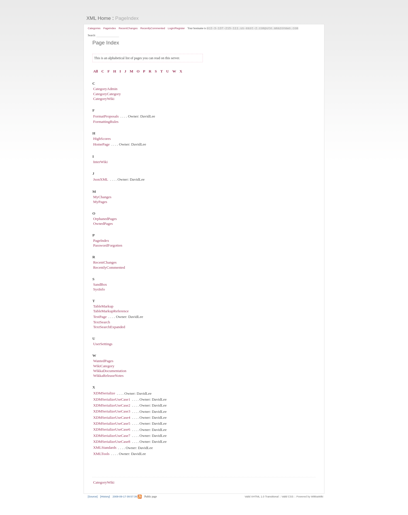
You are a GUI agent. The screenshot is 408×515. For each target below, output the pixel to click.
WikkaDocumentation (109, 371)
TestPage (100, 317)
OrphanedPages (105, 219)
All (95, 72)
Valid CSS (288, 496)
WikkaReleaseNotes (108, 376)
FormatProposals (106, 116)
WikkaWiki (317, 496)
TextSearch (101, 322)
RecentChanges (128, 28)
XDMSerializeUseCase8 (111, 442)
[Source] (93, 496)
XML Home (98, 18)
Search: (92, 35)
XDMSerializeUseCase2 (111, 405)
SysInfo (99, 289)
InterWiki (100, 162)
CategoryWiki (103, 99)
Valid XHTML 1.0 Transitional (262, 496)
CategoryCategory (107, 94)
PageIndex (127, 18)
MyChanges (102, 197)
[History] (105, 496)
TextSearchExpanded (109, 327)
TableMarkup (103, 306)
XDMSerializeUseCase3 (111, 412)
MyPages (100, 202)
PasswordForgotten (107, 246)
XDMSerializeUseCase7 (111, 436)
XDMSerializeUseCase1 (111, 400)
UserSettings (102, 344)
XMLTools (101, 454)
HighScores (102, 139)
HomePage (101, 144)
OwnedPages (103, 224)
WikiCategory (103, 366)
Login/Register (176, 28)
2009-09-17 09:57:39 (124, 496)
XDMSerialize (104, 394)
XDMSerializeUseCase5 (111, 424)
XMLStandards (104, 448)
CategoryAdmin (105, 89)
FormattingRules (106, 122)
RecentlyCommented (152, 28)
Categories (94, 28)
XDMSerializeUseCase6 (111, 430)
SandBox (100, 285)
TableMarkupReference (111, 311)
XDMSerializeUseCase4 (111, 418)
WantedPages (103, 361)
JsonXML (100, 180)
